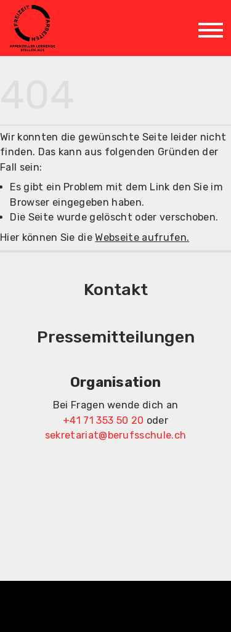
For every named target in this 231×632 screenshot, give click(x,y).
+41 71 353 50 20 (103, 420)
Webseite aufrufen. (142, 237)
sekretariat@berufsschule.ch (116, 435)
